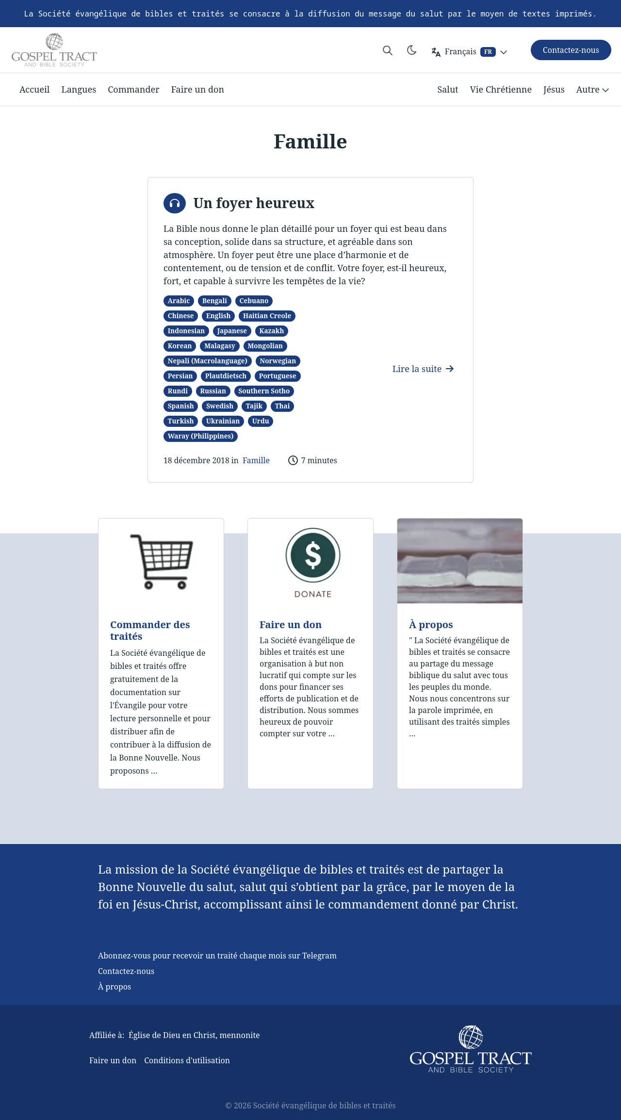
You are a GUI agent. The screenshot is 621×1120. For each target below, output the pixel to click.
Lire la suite (423, 368)
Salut (447, 89)
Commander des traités (150, 630)
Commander (133, 89)
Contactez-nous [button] (571, 50)
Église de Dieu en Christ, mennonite (194, 1035)
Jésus (554, 89)
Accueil (34, 89)
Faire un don (197, 89)
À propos (431, 624)
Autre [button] (593, 89)
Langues (78, 89)
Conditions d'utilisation (187, 1060)
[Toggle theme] (412, 50)
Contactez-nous (126, 971)
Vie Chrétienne (501, 89)
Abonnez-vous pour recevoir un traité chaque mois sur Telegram (217, 955)
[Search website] (387, 50)
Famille (256, 460)
